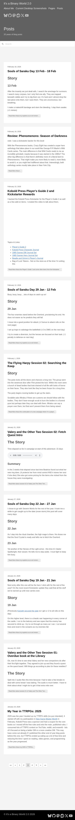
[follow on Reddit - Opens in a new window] (18, 15)
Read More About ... (15, 171)
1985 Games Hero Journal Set (25, 255)
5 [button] (36, 765)
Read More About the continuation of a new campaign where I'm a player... (32, 412)
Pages (51, 8)
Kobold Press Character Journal (25, 250)
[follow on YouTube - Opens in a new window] (27, 15)
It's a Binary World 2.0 (17, 3)
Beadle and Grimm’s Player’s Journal (27, 258)
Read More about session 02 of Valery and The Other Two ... (27, 484)
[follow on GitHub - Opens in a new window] (10, 15)
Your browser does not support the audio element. (25, 455)
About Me (9, 8)
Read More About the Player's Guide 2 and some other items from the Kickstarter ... (35, 269)
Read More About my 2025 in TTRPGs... (21, 747)
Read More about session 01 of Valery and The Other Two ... (27, 691)
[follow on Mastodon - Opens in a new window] (14, 15)
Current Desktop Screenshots (31, 8)
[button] (10, 765)
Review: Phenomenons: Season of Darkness (37, 135)
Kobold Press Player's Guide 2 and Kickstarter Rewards (31, 192)
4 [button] (32, 765)
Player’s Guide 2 (19, 247)
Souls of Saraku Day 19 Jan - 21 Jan (32, 580)
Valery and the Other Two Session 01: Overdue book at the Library (33, 654)
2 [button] (23, 765)
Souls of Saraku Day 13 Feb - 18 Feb (32, 71)
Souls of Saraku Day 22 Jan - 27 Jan (32, 503)
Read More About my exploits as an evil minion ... (24, 116)
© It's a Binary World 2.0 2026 (19, 814)
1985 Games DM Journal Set (24, 253)
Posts (60, 8)
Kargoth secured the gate (28, 611)
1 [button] (19, 765)
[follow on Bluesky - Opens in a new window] (6, 15)
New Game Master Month (46, 719)
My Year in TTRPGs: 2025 (24, 711)
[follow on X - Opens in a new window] (22, 15)
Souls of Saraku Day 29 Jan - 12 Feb (32, 289)
